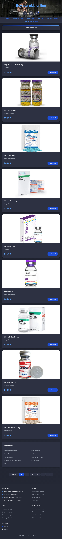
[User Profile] (25, 13)
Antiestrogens (36, 454)
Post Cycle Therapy (52, 18)
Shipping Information (38, 491)
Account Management (8, 515)
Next (49, 474)
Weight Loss (8, 457)
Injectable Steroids (18, 18)
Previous (13, 474)
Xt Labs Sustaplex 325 (38, 512)
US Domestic (35, 460)
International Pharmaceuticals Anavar (42, 518)
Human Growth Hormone (31, 21)
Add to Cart (53, 72)
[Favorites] (31, 13)
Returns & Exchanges (38, 494)
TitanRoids (35, 500)
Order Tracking (36, 497)
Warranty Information (8, 518)
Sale (5, 463)
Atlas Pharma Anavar (38, 515)
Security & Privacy (7, 512)
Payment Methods (7, 509)
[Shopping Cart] (37, 13)
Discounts (7, 18)
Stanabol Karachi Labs (38, 509)
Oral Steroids (31, 18)
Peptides (41, 18)
